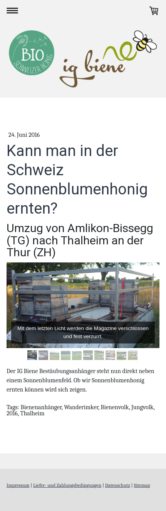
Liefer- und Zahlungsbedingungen (67, 485)
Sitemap (142, 485)
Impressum (18, 485)
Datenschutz (117, 485)
